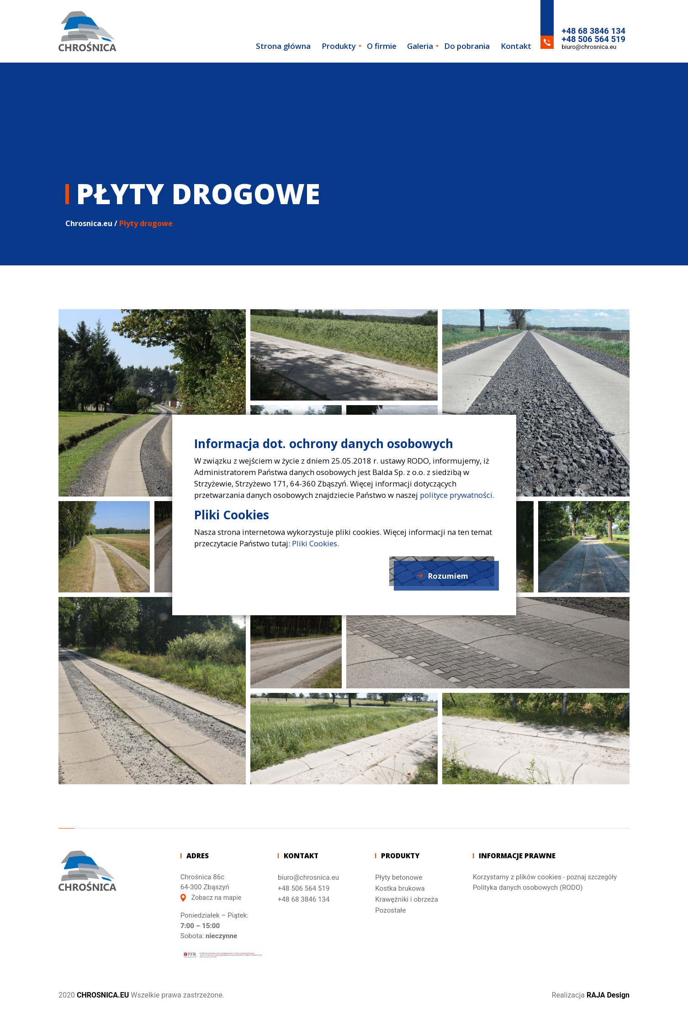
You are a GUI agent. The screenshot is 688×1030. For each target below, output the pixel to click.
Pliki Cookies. (315, 543)
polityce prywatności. (457, 495)
